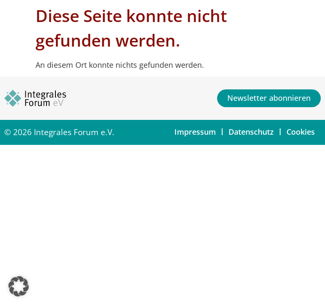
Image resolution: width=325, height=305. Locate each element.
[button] (18, 286)
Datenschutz (251, 132)
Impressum (195, 132)
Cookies (300, 132)
